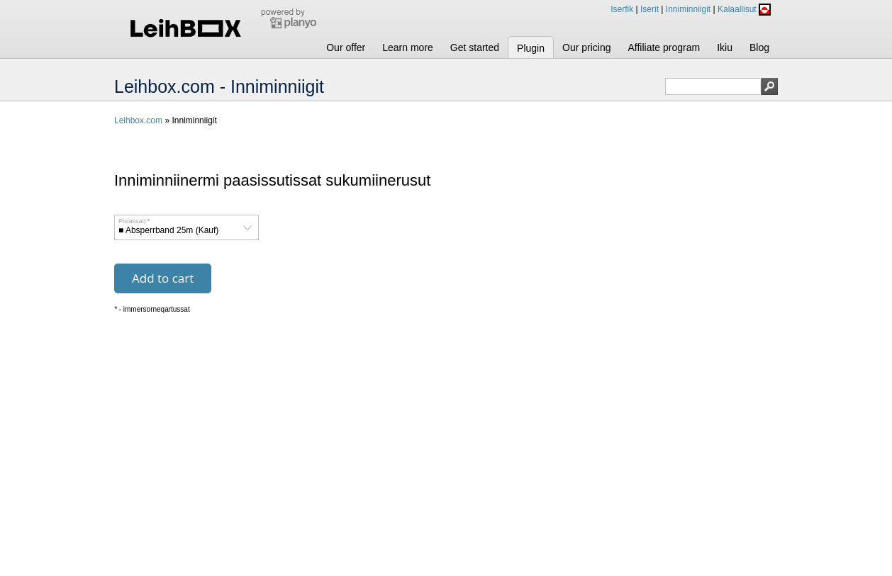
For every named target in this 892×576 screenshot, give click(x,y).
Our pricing (586, 47)
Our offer (345, 47)
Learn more (407, 47)
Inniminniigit (688, 9)
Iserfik (622, 9)
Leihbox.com (138, 120)
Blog (759, 47)
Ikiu (724, 47)
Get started (474, 47)
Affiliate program (664, 47)
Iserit (649, 9)
